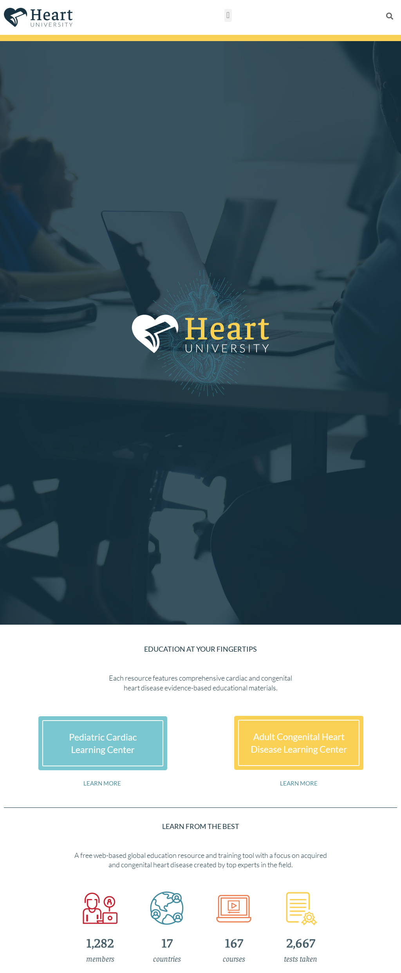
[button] (228, 15)
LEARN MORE (102, 783)
